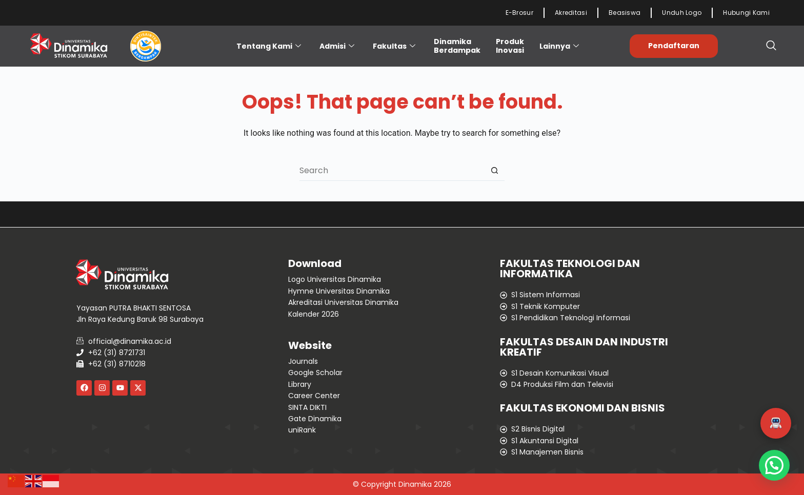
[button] (775, 423)
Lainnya (559, 46)
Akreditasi (571, 12)
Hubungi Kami (746, 12)
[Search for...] (391, 170)
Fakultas (394, 46)
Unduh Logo (681, 12)
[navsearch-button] (771, 46)
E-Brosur (519, 12)
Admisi (336, 46)
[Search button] (494, 170)
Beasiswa (624, 12)
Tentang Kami (268, 46)
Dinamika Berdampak (457, 45)
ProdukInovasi (510, 45)
